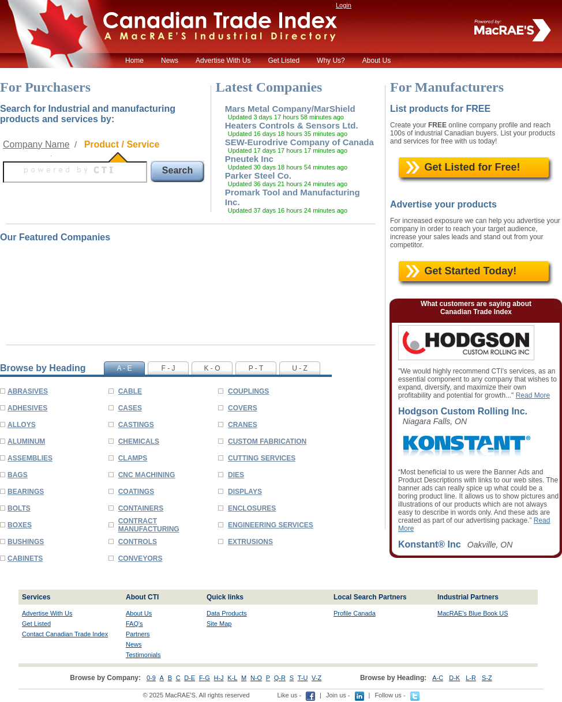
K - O (212, 368)
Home (134, 60)
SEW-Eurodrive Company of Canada (299, 142)
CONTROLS (137, 542)
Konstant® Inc (429, 544)
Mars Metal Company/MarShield (290, 109)
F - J (168, 368)
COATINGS (136, 492)
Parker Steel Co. (258, 175)
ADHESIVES (27, 408)
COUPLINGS (248, 391)
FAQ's (134, 623)
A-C (437, 677)
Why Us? (331, 60)
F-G (204, 677)
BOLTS (19, 508)
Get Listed (283, 60)
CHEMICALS (138, 441)
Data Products (227, 613)
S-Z (487, 677)
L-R (471, 677)
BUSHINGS (26, 542)
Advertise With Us (223, 60)
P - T (256, 368)
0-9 (151, 677)
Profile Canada (355, 613)
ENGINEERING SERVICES (270, 525)
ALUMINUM (26, 441)
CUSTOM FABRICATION (267, 441)
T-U (303, 677)
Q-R (280, 677)
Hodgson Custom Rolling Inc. (462, 411)
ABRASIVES (28, 391)
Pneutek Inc (249, 159)
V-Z (316, 677)
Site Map (219, 623)
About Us (376, 60)
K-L (232, 677)
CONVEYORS (140, 558)
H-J (219, 677)
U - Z (300, 368)
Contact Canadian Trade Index (65, 634)
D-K (454, 677)
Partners (138, 634)
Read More (533, 395)
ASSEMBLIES (30, 458)
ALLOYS (22, 425)
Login (343, 5)
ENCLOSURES (252, 508)
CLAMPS (133, 458)
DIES (236, 475)
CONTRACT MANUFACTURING (148, 525)
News (169, 60)
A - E (124, 368)
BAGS (18, 475)
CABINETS (25, 558)
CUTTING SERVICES (261, 458)
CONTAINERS (140, 508)
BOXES (20, 525)
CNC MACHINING (146, 475)
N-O (256, 677)
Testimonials (143, 654)
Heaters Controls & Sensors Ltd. (291, 125)
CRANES (242, 425)
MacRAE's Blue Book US (472, 613)
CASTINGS (136, 425)
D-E (189, 677)
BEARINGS (26, 492)
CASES (130, 408)
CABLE (130, 391)
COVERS (242, 408)
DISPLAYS (245, 492)
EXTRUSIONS (250, 542)
